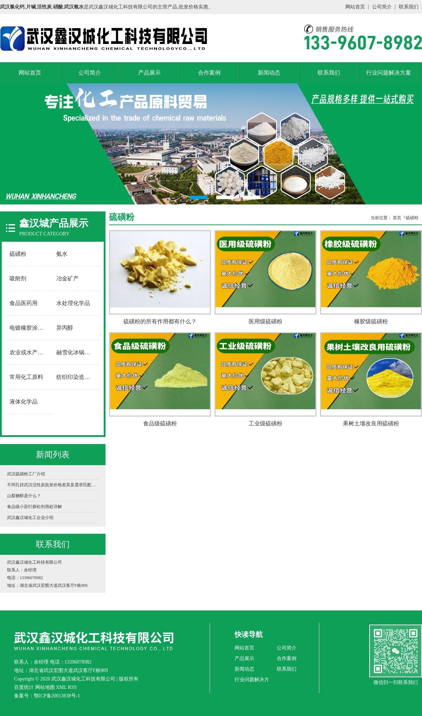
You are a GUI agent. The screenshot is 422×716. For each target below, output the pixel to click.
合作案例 (209, 73)
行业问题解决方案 (388, 73)
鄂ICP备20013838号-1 (57, 695)
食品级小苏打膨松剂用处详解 (34, 506)
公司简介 (382, 6)
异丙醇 (64, 328)
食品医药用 (23, 303)
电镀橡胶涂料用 (29, 328)
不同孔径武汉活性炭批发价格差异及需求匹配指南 (52, 484)
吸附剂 (17, 278)
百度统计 (24, 687)
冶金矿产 (67, 278)
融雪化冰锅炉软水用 (76, 352)
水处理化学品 (73, 303)
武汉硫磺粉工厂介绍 (26, 473)
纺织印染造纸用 (76, 377)
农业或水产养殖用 (29, 352)
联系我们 (408, 6)
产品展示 (149, 73)
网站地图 (45, 687)
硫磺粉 (17, 254)
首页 (397, 217)
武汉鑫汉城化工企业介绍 (30, 517)
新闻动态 (269, 73)
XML (61, 687)
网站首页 (355, 6)
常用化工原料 (26, 377)
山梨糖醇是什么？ (24, 495)
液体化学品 (23, 402)
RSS (72, 687)
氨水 (62, 254)
